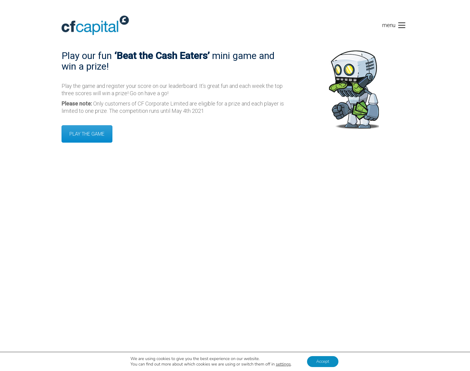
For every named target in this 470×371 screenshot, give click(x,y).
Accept (322, 361)
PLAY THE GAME (86, 134)
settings (283, 364)
